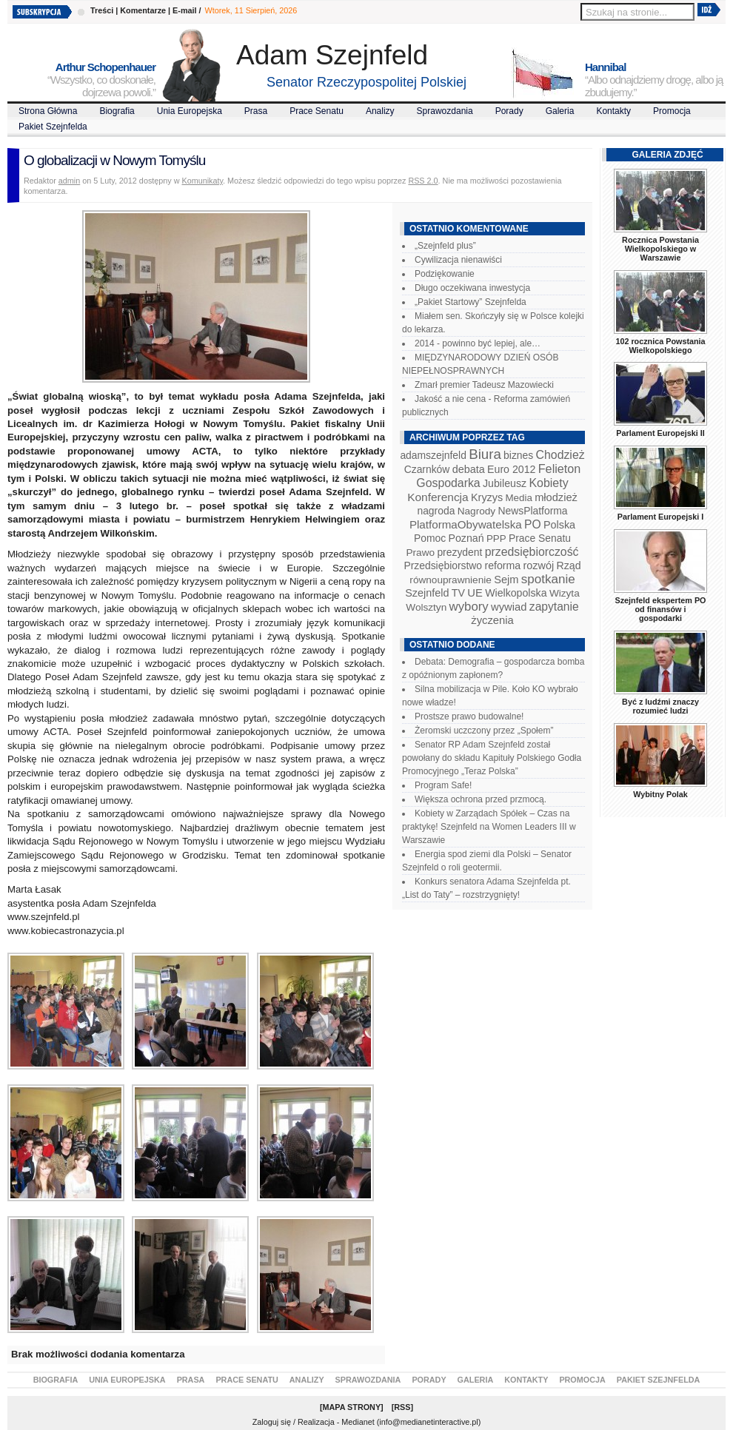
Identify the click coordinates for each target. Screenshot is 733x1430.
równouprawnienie (450, 579)
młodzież (556, 497)
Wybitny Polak (660, 794)
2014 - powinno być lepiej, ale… (477, 343)
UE (475, 593)
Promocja (672, 111)
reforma (502, 565)
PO (532, 524)
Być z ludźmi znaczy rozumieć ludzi (660, 706)
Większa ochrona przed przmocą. (480, 799)
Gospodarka (448, 483)
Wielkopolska (515, 593)
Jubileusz (504, 483)
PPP (496, 538)
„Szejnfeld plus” (445, 246)
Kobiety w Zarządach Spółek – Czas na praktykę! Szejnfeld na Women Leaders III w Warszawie (489, 826)
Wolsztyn (426, 607)
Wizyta (564, 593)
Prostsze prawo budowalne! (469, 716)
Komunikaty (203, 180)
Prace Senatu (316, 111)
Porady (509, 111)
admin (69, 180)
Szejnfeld (427, 593)
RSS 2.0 (423, 180)
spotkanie (548, 579)
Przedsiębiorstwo (443, 565)
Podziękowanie (445, 274)
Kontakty (613, 111)
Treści (101, 10)
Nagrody (476, 511)
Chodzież (560, 455)
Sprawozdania (445, 111)
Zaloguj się (271, 1421)
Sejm (506, 579)
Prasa (255, 111)
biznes (518, 455)
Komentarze (143, 10)
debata (468, 469)
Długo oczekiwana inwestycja (472, 288)
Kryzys (487, 497)
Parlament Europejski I (660, 516)
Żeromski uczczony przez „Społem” (484, 730)
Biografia (116, 111)
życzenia (492, 620)
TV (458, 593)
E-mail (184, 10)
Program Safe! (443, 785)
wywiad (508, 607)
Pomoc (430, 538)
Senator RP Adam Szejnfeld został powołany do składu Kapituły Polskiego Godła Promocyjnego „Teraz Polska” (491, 757)
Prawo (420, 552)
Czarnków (427, 469)
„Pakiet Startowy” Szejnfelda (470, 302)
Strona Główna (48, 111)
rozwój (539, 565)
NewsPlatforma (532, 511)
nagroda (436, 511)
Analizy (380, 111)
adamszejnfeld (433, 455)
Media (519, 497)
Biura (485, 454)
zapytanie (554, 606)
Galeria (560, 111)
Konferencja (437, 497)
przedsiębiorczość (532, 552)
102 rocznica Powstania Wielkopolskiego (660, 346)
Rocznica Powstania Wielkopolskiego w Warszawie (660, 248)
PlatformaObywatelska (465, 524)
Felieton (559, 468)
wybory (469, 607)
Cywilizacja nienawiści (458, 260)
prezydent (459, 552)
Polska (559, 525)
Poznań (466, 538)
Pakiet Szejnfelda (53, 126)
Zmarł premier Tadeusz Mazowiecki (484, 385)
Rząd (569, 565)
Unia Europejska (189, 111)
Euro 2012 (511, 469)
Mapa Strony (352, 1407)
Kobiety (548, 483)
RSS (402, 1407)
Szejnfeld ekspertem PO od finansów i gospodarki (660, 609)
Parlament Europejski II (660, 433)
